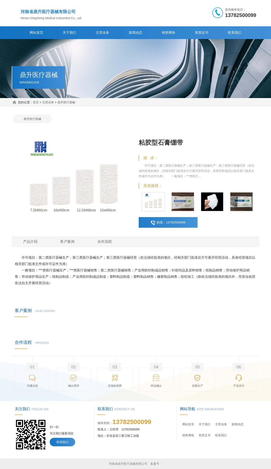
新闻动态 (135, 32)
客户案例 (67, 242)
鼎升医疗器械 (66, 102)
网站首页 (36, 32)
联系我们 (234, 32)
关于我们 (69, 32)
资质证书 (201, 32)
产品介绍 (30, 242)
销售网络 (168, 32)
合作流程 (104, 242)
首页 (36, 102)
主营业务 (102, 32)
